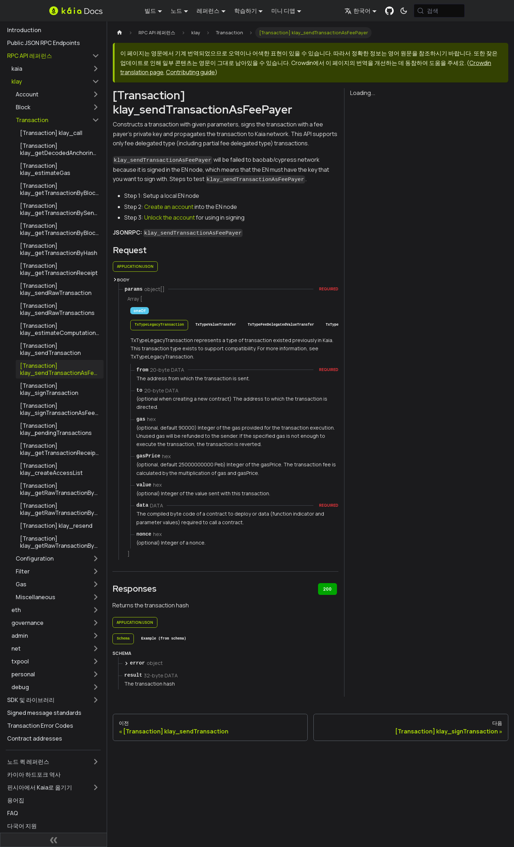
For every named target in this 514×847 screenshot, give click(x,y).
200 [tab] (327, 589)
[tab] (159, 325)
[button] (55, 68)
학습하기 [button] (245, 11)
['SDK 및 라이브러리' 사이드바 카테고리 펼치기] (96, 700)
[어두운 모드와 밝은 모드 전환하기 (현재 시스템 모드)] (403, 10)
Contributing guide (190, 72)
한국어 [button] (357, 11)
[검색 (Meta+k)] (439, 10)
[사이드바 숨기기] (53, 840)
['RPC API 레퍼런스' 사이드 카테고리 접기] (96, 55)
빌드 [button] (150, 11)
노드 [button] (176, 11)
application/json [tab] (135, 266)
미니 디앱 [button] (283, 11)
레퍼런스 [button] (208, 11)
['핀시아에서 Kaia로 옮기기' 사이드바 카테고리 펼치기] (96, 787)
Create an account (168, 207)
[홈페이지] (119, 32)
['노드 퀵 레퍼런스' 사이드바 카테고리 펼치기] (96, 761)
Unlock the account (169, 217)
